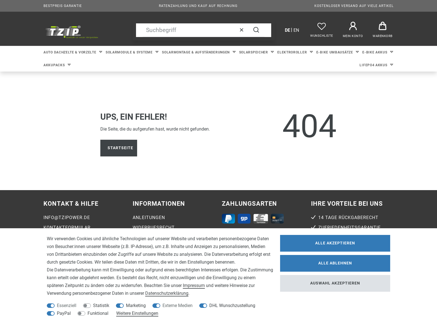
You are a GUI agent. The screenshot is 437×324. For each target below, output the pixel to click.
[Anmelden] (353, 30)
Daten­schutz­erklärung (166, 293)
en (296, 30)
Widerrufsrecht (154, 227)
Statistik (101, 305)
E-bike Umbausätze (335, 52)
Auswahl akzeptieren (335, 283)
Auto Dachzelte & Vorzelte (70, 52)
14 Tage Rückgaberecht (348, 217)
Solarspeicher (254, 52)
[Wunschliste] (321, 30)
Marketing (136, 305)
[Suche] (256, 30)
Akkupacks (54, 65)
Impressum (194, 285)
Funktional (98, 313)
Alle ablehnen (335, 263)
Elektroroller (292, 52)
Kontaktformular (67, 227)
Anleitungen (149, 217)
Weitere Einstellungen (137, 313)
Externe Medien (177, 305)
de (287, 30)
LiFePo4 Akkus (374, 65)
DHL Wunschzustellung (232, 305)
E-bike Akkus (375, 52)
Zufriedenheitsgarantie (349, 227)
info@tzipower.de (66, 217)
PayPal (64, 313)
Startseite (120, 148)
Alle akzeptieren (335, 243)
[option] (71, 31)
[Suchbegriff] (195, 30)
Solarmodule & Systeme (130, 52)
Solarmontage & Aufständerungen (196, 52)
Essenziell (66, 305)
